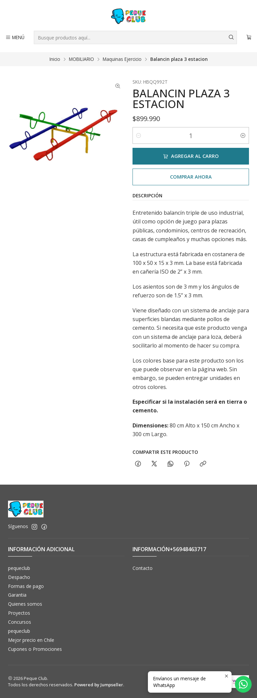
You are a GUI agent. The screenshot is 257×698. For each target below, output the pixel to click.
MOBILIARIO (81, 59)
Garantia (17, 595)
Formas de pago (26, 586)
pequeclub (19, 568)
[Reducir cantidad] (138, 135)
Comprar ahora (191, 177)
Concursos (19, 622)
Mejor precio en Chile (31, 640)
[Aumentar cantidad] (243, 135)
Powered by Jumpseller (98, 685)
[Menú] (15, 37)
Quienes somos (25, 604)
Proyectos (19, 613)
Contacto (143, 568)
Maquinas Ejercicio (122, 59)
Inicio (55, 59)
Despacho (19, 577)
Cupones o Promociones (35, 649)
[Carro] (249, 37)
